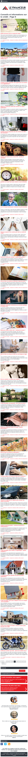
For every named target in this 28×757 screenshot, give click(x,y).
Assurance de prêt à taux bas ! (11, 685)
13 (24, 661)
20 (3, 663)
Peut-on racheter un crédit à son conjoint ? (10, 379)
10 (17, 661)
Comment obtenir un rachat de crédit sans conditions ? (13, 476)
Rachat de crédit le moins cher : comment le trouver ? (13, 330)
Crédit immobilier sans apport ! (11, 677)
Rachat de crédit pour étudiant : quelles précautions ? (13, 257)
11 (19, 661)
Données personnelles (19, 754)
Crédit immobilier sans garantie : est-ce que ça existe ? (13, 403)
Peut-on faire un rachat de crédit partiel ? (10, 452)
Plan (26, 754)
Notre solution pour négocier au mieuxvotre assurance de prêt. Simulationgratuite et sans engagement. (9, 688)
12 (22, 661)
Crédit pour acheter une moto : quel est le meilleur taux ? (14, 650)
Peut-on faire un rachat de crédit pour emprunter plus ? (13, 281)
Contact (14, 755)
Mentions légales (10, 754)
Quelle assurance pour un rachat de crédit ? (11, 33)
